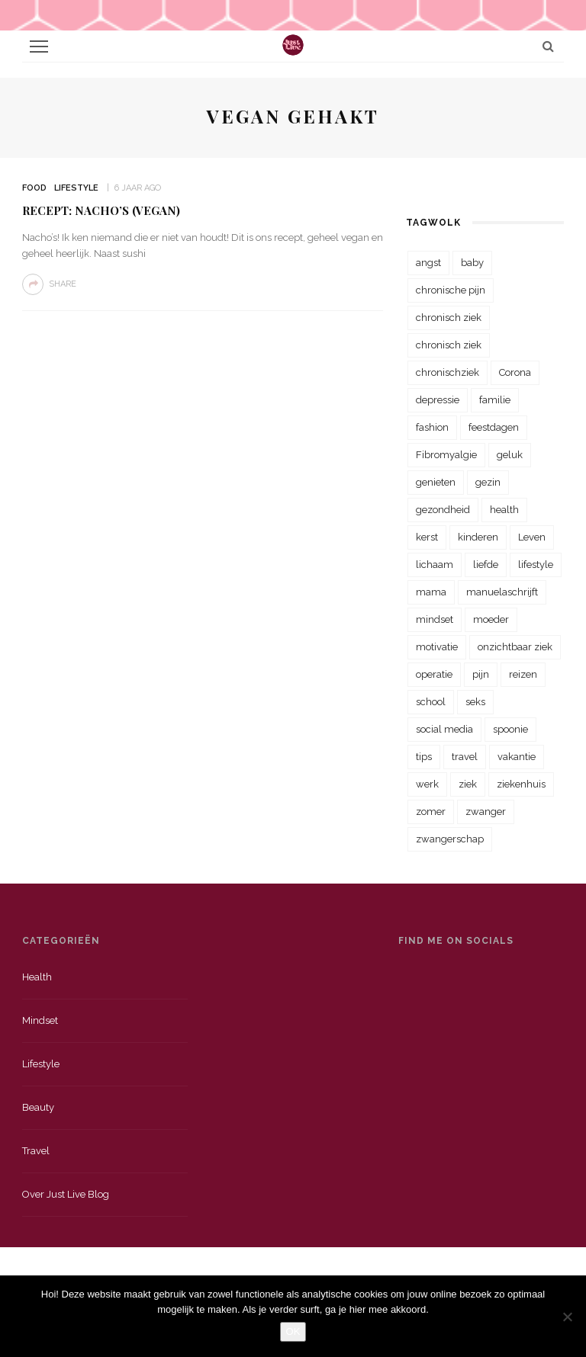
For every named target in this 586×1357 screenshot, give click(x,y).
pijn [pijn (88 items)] (480, 674)
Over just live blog (65, 1194)
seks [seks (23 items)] (475, 701)
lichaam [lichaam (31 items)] (434, 564)
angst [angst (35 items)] (428, 262)
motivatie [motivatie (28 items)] (437, 647)
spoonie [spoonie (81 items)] (510, 729)
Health (37, 977)
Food (34, 188)
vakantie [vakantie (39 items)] (516, 756)
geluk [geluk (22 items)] (510, 454)
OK (293, 1331)
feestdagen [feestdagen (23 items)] (493, 427)
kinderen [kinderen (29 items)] (478, 537)
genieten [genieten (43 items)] (436, 482)
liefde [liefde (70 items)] (485, 564)
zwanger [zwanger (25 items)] (485, 811)
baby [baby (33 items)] (472, 262)
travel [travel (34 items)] (465, 756)
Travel (36, 1150)
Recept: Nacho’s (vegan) (101, 210)
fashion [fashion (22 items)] (432, 427)
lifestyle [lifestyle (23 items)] (535, 564)
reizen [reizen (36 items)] (523, 674)
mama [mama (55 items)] (431, 592)
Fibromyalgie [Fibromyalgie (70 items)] (446, 454)
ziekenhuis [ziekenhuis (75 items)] (521, 784)
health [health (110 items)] (504, 509)
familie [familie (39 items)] (494, 400)
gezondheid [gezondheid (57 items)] (443, 509)
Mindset (40, 1020)
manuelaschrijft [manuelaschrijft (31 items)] (502, 592)
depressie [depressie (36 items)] (437, 400)
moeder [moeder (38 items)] (491, 619)
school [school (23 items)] (431, 701)
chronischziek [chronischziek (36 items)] (447, 372)
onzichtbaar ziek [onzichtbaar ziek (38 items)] (515, 647)
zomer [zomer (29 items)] (431, 811)
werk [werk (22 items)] (427, 784)
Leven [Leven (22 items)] (532, 537)
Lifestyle (76, 188)
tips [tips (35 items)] (424, 756)
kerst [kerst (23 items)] (427, 537)
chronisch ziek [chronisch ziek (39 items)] (448, 345)
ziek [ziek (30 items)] (468, 784)
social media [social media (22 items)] (444, 729)
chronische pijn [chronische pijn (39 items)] (450, 290)
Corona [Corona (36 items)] (515, 372)
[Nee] (567, 1316)
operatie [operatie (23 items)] (434, 674)
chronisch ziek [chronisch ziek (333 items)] (448, 317)
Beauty (38, 1107)
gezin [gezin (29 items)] (488, 482)
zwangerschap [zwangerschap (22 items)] (450, 839)
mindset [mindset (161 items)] (434, 619)
